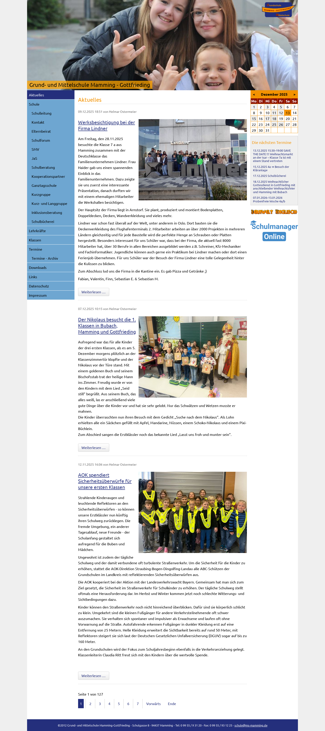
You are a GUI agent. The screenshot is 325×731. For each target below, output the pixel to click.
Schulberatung (43, 167)
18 (274, 118)
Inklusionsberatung (47, 212)
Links (33, 276)
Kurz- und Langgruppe (49, 203)
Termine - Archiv (45, 258)
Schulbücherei (43, 221)
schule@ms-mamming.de (250, 725)
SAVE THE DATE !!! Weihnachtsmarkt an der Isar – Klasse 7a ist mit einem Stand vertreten (273, 155)
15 (254, 118)
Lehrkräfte (37, 230)
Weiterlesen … (95, 291)
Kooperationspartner (48, 176)
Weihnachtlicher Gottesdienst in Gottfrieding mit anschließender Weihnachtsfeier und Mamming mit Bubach (274, 187)
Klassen (35, 240)
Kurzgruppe (41, 194)
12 (281, 112)
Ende (172, 703)
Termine (35, 249)
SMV (35, 149)
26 (281, 124)
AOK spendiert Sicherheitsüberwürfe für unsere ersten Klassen (105, 481)
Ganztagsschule (44, 185)
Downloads (37, 267)
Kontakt (38, 122)
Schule (34, 104)
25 (274, 124)
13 (288, 112)
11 (274, 112)
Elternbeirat (41, 131)
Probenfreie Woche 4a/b (269, 201)
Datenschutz (39, 286)
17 (267, 118)
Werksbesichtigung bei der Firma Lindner (106, 125)
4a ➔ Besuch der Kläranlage (271, 168)
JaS (34, 158)
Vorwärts (153, 703)
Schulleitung (41, 113)
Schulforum (41, 140)
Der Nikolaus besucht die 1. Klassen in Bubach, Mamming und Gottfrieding (107, 325)
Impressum (38, 295)
